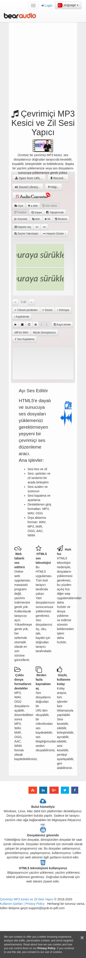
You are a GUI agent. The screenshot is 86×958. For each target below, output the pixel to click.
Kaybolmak (21, 316)
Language (68, 5)
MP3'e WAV (21, 332)
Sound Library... (27, 187)
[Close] (82, 938)
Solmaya (63, 310)
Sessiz (47, 310)
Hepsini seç (23, 227)
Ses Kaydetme (24, 339)
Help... (53, 187)
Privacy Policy (34, 903)
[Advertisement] (44, 66)
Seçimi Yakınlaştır (26, 233)
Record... (58, 178)
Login (46, 5)
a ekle (33, 205)
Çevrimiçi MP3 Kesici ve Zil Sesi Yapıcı (26, 899)
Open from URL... (29, 178)
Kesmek (20, 219)
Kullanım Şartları (12, 903)
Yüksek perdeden (26, 310)
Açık (19, 205)
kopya (36, 212)
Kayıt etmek (62, 324)
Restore (61, 219)
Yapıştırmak (55, 212)
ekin (36, 219)
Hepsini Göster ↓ (54, 233)
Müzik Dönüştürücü (44, 332)
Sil (47, 219)
